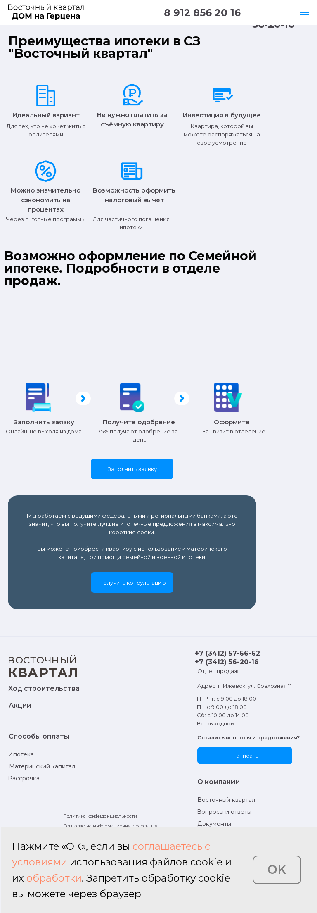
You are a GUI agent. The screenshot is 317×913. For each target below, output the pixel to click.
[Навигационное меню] (304, 12)
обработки (54, 878)
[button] (132, 469)
